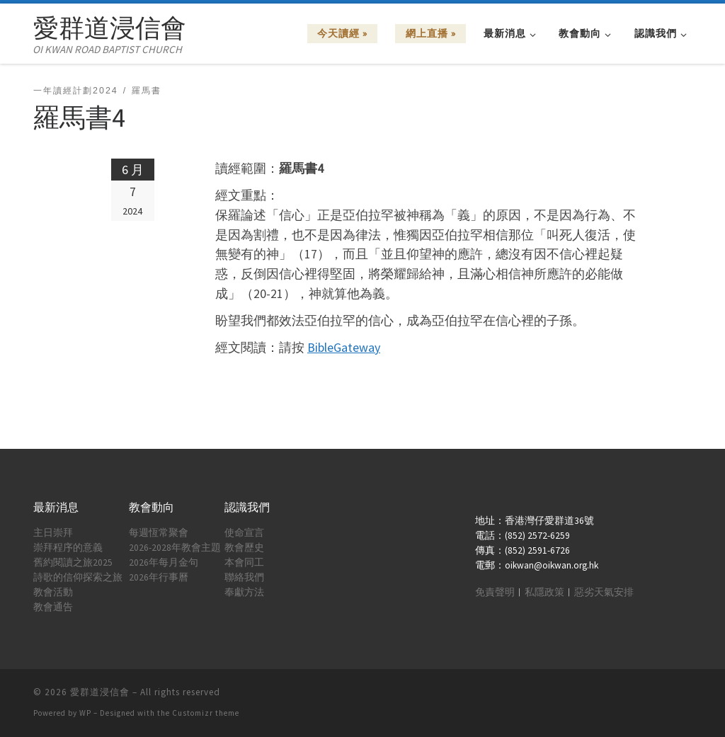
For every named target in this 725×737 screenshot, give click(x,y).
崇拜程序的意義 (68, 548)
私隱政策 (544, 592)
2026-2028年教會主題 (175, 548)
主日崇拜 (53, 533)
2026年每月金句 (163, 562)
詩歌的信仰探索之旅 (77, 577)
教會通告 (53, 607)
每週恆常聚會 (158, 533)
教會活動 (53, 592)
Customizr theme (205, 713)
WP (85, 713)
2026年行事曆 (158, 577)
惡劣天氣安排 (604, 592)
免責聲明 (495, 592)
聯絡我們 (244, 577)
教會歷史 (244, 548)
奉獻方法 (244, 592)
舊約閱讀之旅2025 (73, 562)
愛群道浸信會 (100, 692)
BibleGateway (343, 347)
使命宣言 (244, 533)
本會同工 (244, 562)
